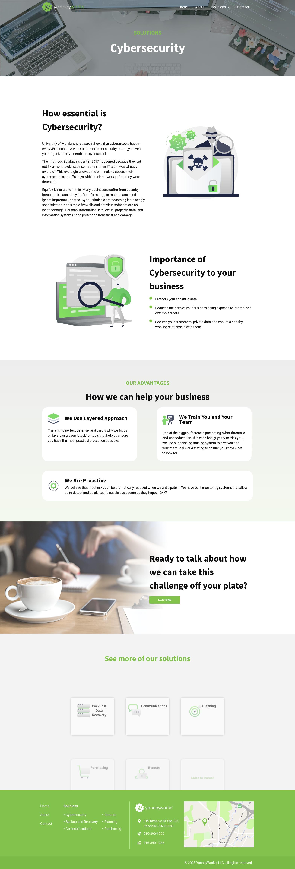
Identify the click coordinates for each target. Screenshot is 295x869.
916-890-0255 (154, 843)
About (199, 7)
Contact (243, 7)
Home (183, 7)
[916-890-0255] (139, 843)
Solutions (221, 7)
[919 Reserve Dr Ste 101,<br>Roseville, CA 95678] (139, 821)
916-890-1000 (154, 834)
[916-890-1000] (139, 834)
